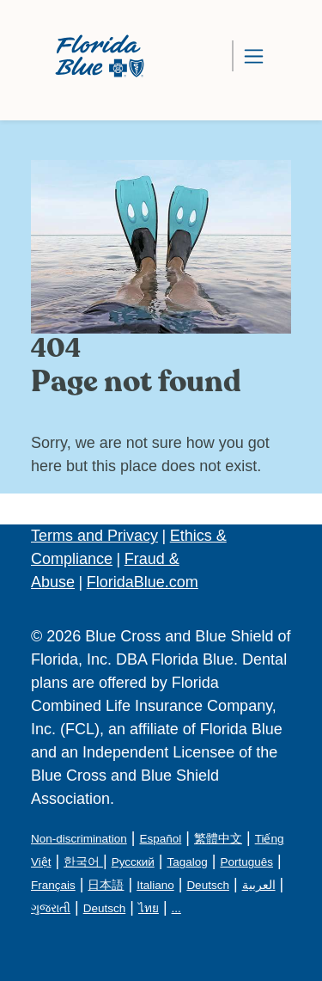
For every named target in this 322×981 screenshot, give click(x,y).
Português (246, 861)
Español (160, 838)
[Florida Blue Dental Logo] (93, 56)
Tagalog (187, 861)
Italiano (155, 885)
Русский (133, 861)
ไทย (148, 908)
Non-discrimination (79, 838)
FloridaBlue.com (142, 582)
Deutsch (207, 885)
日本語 (106, 885)
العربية (259, 885)
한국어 (83, 861)
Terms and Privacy (94, 535)
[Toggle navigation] (254, 56)
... (176, 908)
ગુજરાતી (50, 908)
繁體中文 (218, 838)
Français (53, 885)
